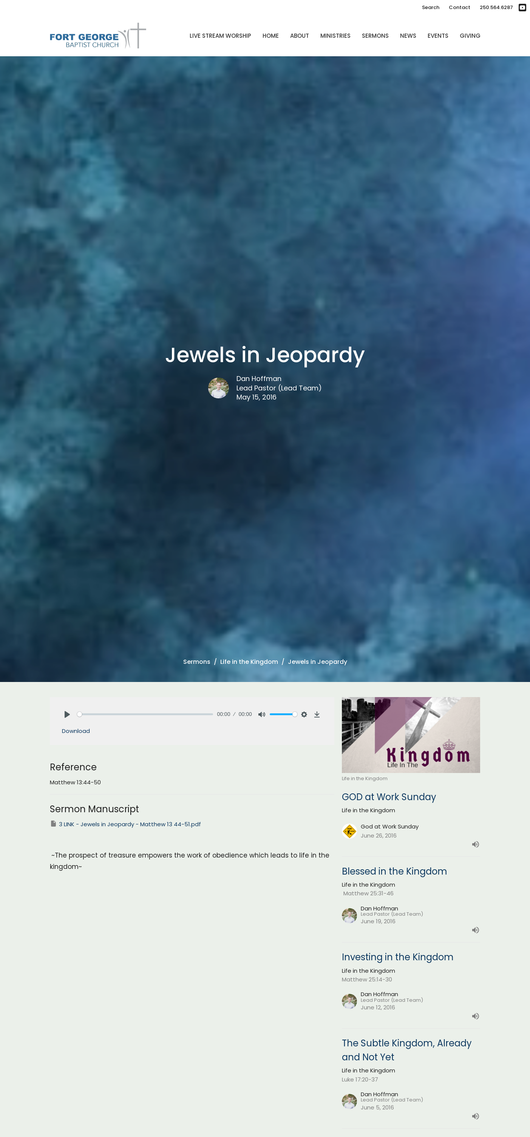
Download (76, 731)
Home (271, 36)
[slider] (145, 714)
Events (438, 36)
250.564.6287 (496, 7)
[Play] (67, 714)
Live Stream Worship (220, 36)
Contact (459, 7)
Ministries (335, 36)
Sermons (375, 36)
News (408, 36)
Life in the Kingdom (249, 661)
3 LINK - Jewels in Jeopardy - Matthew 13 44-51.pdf (125, 824)
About (299, 36)
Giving (470, 36)
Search (430, 7)
